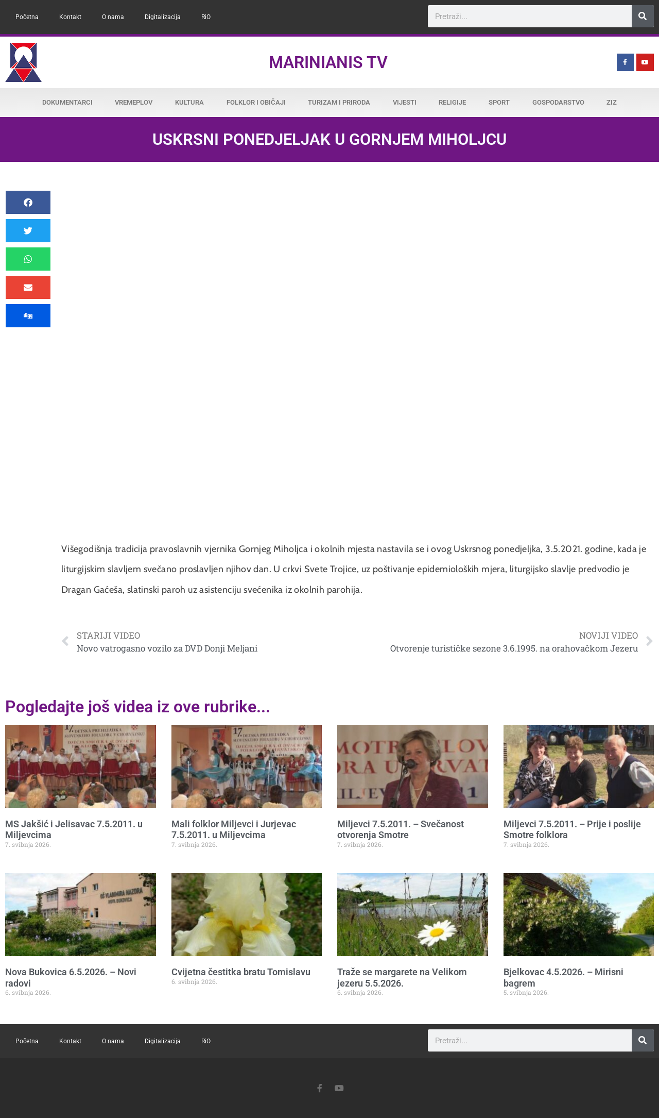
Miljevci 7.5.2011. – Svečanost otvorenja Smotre (400, 830)
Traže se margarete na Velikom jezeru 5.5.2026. (402, 977)
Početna (27, 17)
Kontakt (70, 17)
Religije (452, 102)
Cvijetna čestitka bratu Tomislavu (240, 971)
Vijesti (405, 102)
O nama (113, 17)
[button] (28, 202)
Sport (499, 102)
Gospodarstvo (558, 102)
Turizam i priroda (339, 102)
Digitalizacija (163, 17)
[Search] (643, 16)
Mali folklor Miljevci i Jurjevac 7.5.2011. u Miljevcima (233, 830)
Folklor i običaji (256, 102)
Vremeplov (133, 102)
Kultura (189, 102)
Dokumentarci (67, 102)
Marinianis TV (328, 62)
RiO (206, 17)
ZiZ (611, 102)
